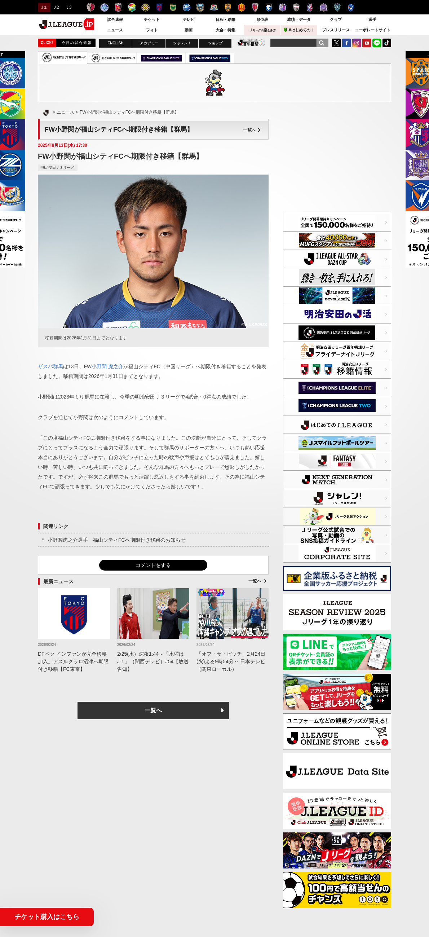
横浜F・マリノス (213, 7)
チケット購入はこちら (46, 916)
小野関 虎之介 (107, 366)
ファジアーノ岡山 (309, 7)
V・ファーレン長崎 (350, 7)
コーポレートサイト (372, 30)
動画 (189, 30)
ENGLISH (115, 43)
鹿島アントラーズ (90, 7)
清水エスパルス (227, 7)
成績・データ (299, 19)
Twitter (336, 43)
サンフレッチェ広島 (323, 7)
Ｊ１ (43, 7)
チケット (152, 19)
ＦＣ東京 (159, 7)
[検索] (321, 43)
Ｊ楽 (262, 30)
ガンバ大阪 (268, 7)
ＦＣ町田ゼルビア (186, 7)
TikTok (386, 43)
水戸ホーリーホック (104, 7)
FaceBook (346, 43)
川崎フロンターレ (200, 7)
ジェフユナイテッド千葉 (131, 7)
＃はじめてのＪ (299, 29)
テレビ (189, 19)
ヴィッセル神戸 (296, 7)
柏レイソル (145, 7)
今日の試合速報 (77, 43)
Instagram (356, 43)
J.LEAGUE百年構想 (251, 43)
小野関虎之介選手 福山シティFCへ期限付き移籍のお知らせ (117, 540)
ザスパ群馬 (50, 366)
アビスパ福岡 (337, 7)
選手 (372, 19)
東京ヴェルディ (172, 7)
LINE (376, 43)
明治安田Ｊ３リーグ (57, 168)
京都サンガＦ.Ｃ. (255, 7)
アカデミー (149, 43)
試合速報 (115, 19)
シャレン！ (182, 43)
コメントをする (153, 565)
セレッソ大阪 (282, 7)
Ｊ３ (68, 7)
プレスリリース (336, 30)
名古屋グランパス (241, 7)
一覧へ (252, 130)
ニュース (115, 30)
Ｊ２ (56, 7)
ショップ (215, 43)
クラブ (336, 19)
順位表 (262, 19)
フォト (152, 30)
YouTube (366, 43)
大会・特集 (225, 30)
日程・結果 (225, 19)
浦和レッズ (118, 7)
